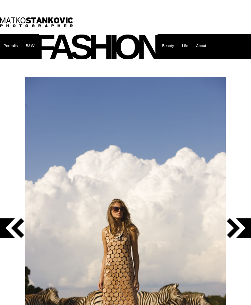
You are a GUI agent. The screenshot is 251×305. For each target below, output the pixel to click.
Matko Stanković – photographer (36, 22)
